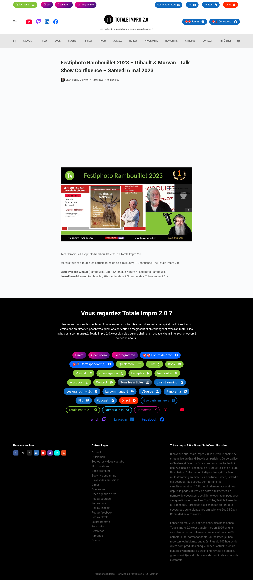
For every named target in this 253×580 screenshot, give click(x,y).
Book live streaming (104, 475)
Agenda (117, 41)
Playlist (72, 41)
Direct (230, 4)
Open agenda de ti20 (105, 494)
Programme (151, 41)
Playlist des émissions (105, 480)
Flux (44, 41)
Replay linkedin (101, 508)
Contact (207, 41)
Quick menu (99, 457)
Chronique (113, 80)
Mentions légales (105, 573)
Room (103, 41)
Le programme (101, 522)
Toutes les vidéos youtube (108, 461)
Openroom (98, 489)
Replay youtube (101, 498)
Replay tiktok (100, 517)
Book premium (101, 471)
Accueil (29, 41)
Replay (133, 41)
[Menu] (15, 21)
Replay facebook (102, 512)
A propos (190, 41)
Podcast (211, 4)
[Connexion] (238, 41)
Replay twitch (100, 503)
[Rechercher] (14, 41)
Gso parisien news (168, 4)
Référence (225, 41)
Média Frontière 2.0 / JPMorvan (139, 573)
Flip (192, 4)
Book (58, 41)
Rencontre (171, 41)
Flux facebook (100, 466)
